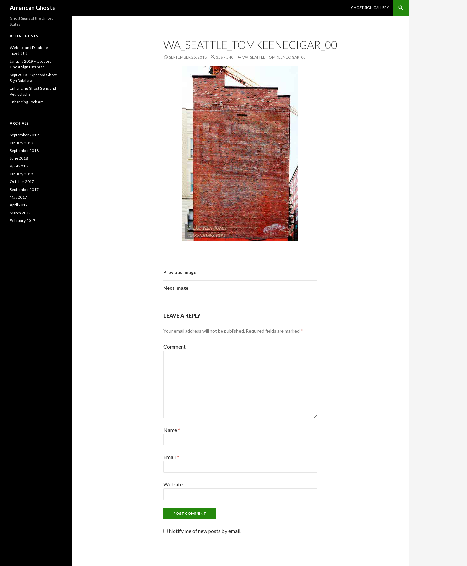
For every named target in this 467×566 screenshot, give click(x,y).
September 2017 (24, 189)
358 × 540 (224, 57)
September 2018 (24, 150)
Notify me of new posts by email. (205, 531)
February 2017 (22, 220)
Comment (174, 346)
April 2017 (19, 204)
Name (171, 430)
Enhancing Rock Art (26, 101)
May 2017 (18, 197)
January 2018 (21, 173)
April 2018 (19, 166)
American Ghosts (32, 7)
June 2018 (19, 158)
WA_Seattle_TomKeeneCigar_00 (273, 57)
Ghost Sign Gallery (370, 8)
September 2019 (24, 135)
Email (171, 457)
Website (173, 484)
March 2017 (20, 212)
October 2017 (22, 181)
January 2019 (21, 142)
